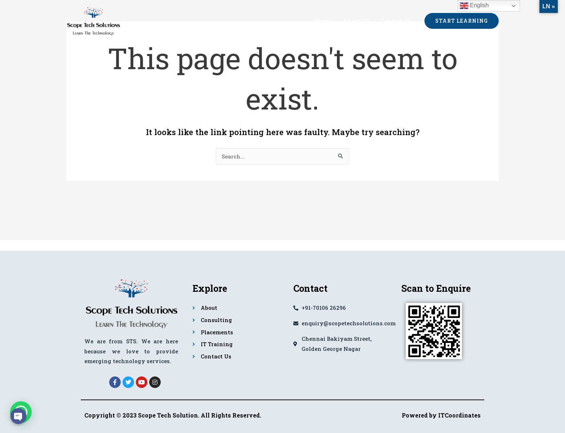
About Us (356, 20)
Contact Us (396, 20)
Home (324, 20)
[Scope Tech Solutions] (93, 19)
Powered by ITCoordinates (441, 415)
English (474, 5)
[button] (461, 21)
